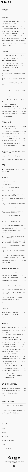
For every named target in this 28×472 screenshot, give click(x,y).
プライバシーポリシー (7, 448)
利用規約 (5, 10)
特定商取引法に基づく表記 (8, 440)
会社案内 (4, 428)
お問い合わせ (5, 436)
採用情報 (4, 432)
